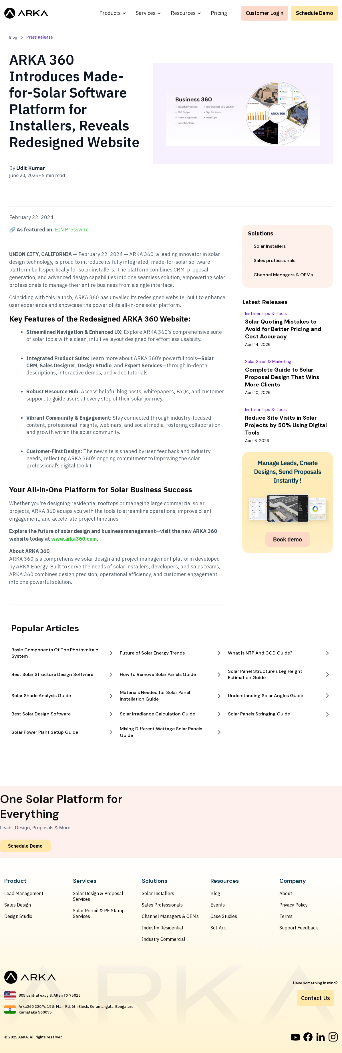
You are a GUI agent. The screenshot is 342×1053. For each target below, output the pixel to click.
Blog (215, 893)
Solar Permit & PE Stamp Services (99, 913)
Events (217, 905)
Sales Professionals (162, 905)
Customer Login (264, 13)
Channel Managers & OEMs (170, 916)
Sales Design (17, 905)
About (285, 893)
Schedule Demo (314, 13)
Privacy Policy (293, 905)
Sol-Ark (218, 928)
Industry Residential (162, 928)
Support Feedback (298, 928)
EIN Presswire (72, 229)
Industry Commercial (163, 939)
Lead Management (23, 893)
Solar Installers (158, 893)
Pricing (219, 13)
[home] (26, 13)
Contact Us (315, 998)
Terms (286, 916)
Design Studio (18, 916)
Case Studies (223, 916)
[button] (112, 13)
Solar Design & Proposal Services (98, 896)
